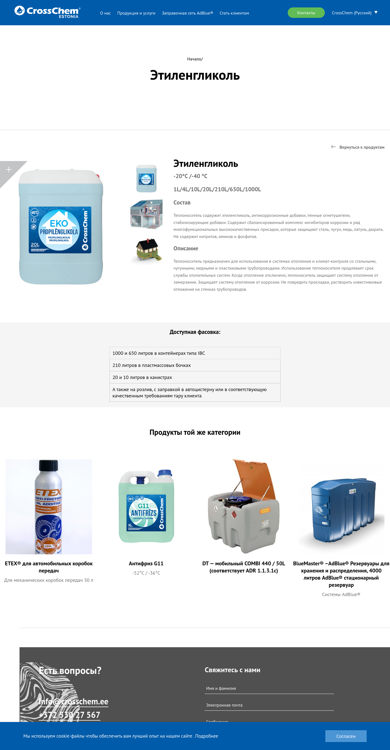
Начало (194, 59)
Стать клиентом (234, 13)
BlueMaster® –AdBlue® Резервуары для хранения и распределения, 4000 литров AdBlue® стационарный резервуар (341, 574)
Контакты (306, 12)
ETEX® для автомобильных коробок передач (49, 567)
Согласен (346, 736)
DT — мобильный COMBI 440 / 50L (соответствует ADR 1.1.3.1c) (243, 567)
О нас (105, 13)
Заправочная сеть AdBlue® (187, 13)
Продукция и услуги (136, 13)
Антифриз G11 (146, 563)
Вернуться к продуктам (361, 147)
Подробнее (206, 736)
